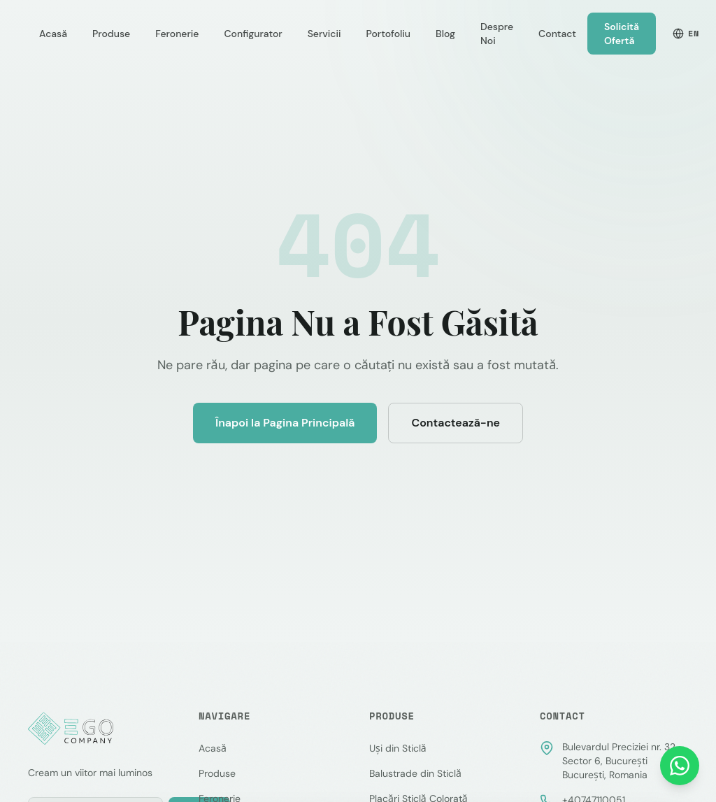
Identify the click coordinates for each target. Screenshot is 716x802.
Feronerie (177, 33)
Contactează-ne (455, 422)
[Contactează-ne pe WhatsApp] (679, 765)
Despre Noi (496, 33)
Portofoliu (388, 33)
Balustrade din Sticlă (415, 773)
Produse (111, 33)
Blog (445, 33)
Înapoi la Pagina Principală (285, 422)
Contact (557, 33)
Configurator (253, 33)
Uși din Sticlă (398, 748)
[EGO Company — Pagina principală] (72, 728)
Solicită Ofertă (621, 33)
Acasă (53, 33)
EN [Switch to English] (686, 33)
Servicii (324, 33)
